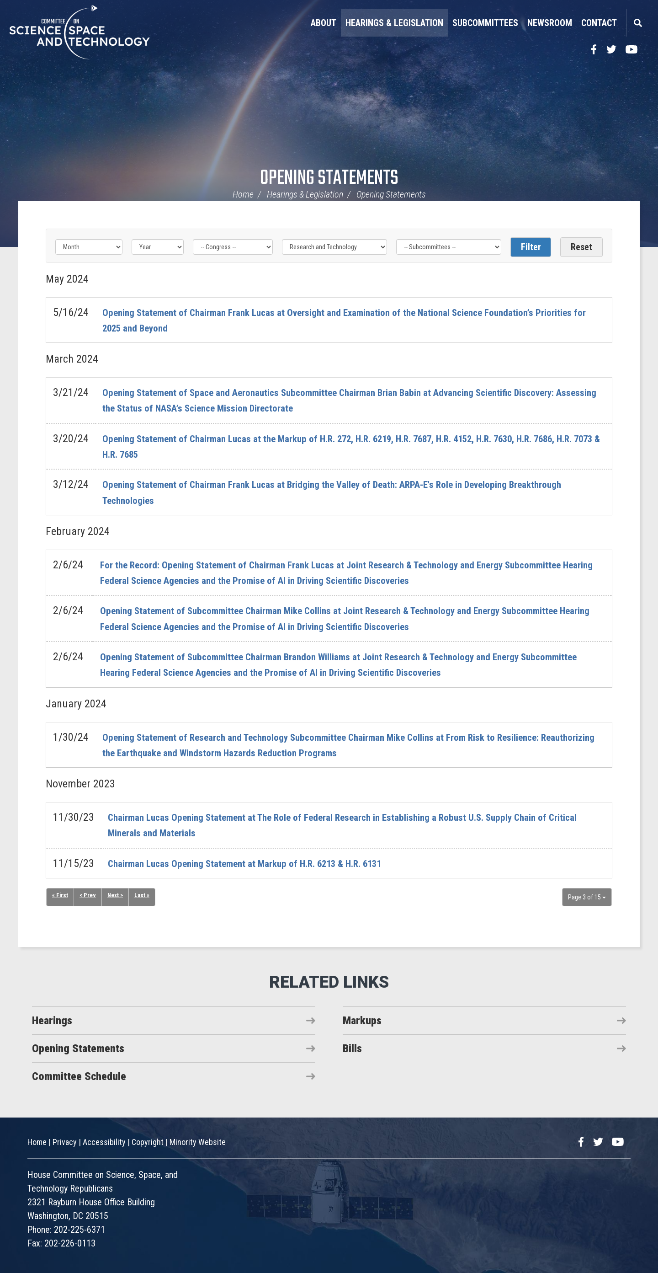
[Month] (88, 247)
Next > (117, 895)
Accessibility (104, 1142)
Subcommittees (485, 22)
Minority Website (198, 1142)
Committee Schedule (79, 1076)
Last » (145, 895)
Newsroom (549, 22)
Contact (599, 22)
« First (60, 895)
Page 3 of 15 (587, 897)
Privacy (65, 1142)
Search (637, 23)
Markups (362, 1020)
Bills (352, 1048)
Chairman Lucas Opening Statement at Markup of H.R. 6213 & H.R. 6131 (265, 863)
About (323, 22)
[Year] (157, 247)
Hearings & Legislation (394, 22)
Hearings (52, 1020)
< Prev (88, 895)
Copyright (148, 1142)
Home (243, 194)
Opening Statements (329, 178)
